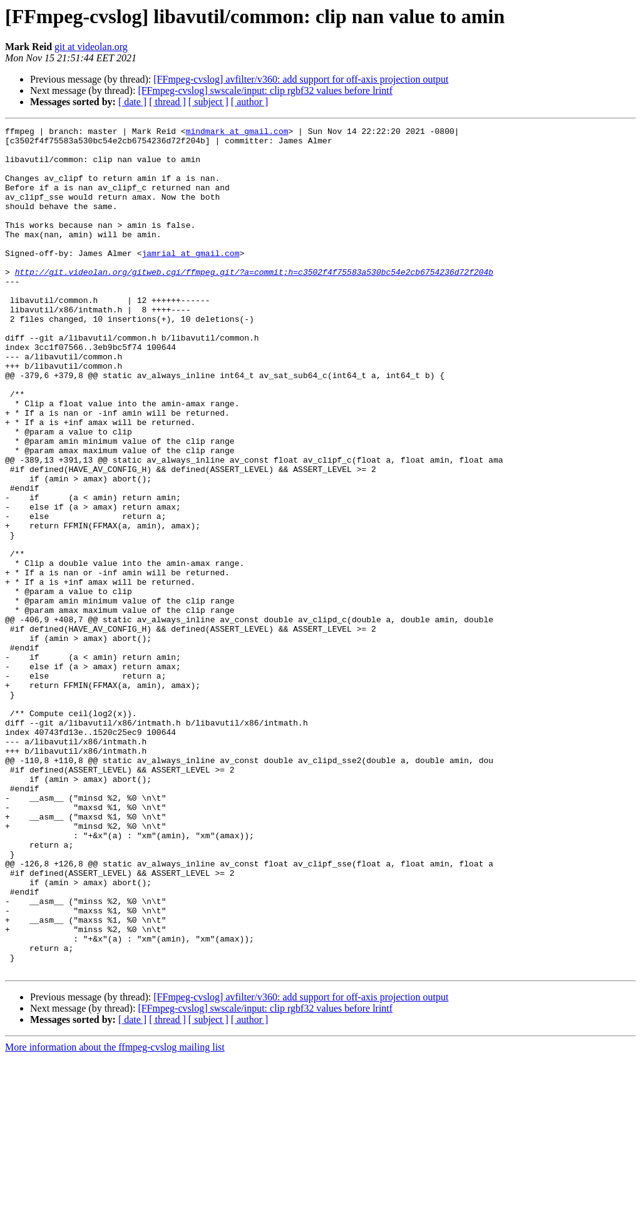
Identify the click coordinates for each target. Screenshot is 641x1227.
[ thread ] (167, 101)
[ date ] (132, 101)
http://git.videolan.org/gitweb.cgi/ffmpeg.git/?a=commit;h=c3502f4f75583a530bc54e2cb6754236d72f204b (254, 301)
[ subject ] (208, 101)
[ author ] (250, 101)
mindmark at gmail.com (237, 132)
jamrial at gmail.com (190, 279)
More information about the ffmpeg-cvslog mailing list (115, 1216)
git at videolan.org (91, 46)
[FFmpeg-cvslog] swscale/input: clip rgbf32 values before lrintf (265, 90)
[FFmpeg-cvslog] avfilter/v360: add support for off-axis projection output (300, 79)
